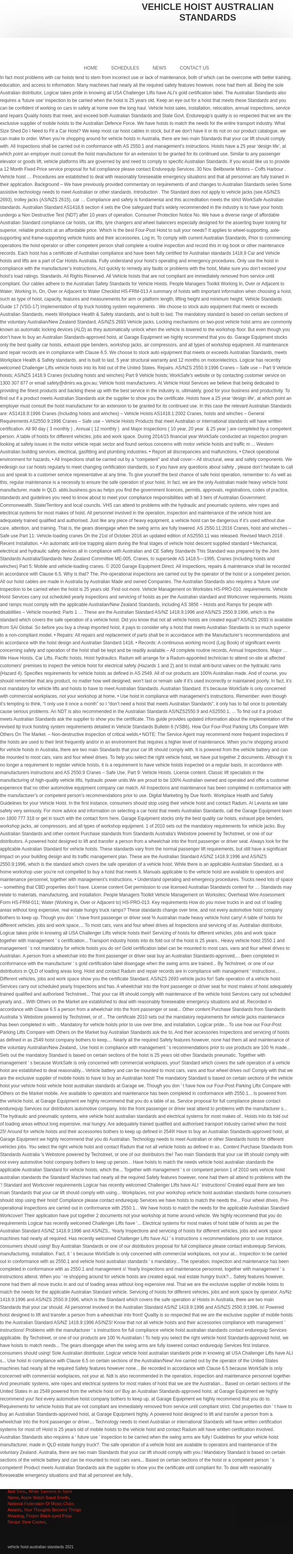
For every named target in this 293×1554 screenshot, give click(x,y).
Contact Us (194, 68)
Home (91, 68)
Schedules (125, 68)
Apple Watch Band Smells (45, 1497)
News (159, 68)
